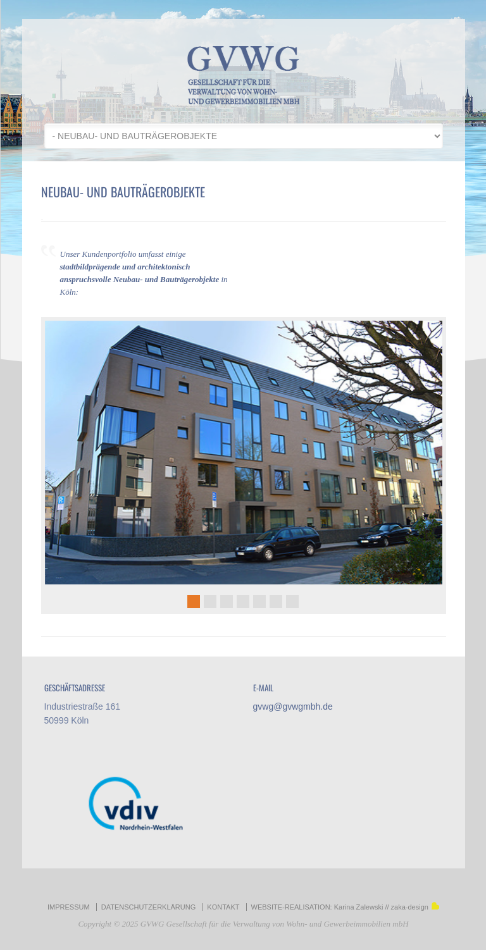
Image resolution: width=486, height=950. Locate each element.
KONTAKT (223, 907)
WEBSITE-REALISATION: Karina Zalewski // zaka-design (345, 907)
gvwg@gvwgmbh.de (293, 706)
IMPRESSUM (68, 907)
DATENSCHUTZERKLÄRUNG (148, 907)
